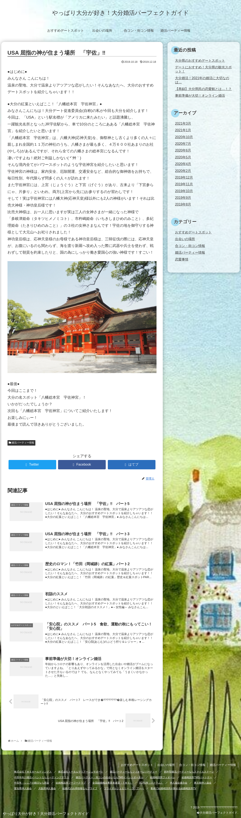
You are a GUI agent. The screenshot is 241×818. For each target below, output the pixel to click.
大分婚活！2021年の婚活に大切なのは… (202, 80)
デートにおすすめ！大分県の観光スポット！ (203, 69)
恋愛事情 (181, 259)
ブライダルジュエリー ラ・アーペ (124, 788)
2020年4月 (183, 164)
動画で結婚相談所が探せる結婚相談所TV (173, 788)
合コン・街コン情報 (190, 246)
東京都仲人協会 (202, 782)
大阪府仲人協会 (47, 788)
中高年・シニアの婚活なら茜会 (31, 782)
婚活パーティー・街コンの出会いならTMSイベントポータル (109, 777)
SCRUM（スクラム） (151, 782)
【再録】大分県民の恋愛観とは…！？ (203, 89)
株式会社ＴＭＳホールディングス (33, 771)
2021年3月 (183, 123)
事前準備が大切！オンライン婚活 (200, 95)
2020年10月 (184, 137)
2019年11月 (184, 184)
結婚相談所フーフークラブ (71, 782)
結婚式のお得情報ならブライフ (79, 788)
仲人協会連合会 (178, 782)
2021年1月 (183, 130)
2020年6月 (183, 150)
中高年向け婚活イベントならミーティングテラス (41, 777)
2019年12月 (184, 177)
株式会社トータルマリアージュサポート (80, 771)
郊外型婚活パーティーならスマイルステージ (189, 771)
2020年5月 (183, 157)
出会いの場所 (185, 239)
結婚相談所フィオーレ (162, 777)
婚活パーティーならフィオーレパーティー (133, 771)
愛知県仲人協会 (23, 788)
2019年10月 (184, 191)
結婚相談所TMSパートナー (197, 777)
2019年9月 (183, 197)
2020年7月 (183, 143)
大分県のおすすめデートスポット (200, 60)
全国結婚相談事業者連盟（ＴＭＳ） (112, 782)
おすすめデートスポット (193, 232)
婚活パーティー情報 (23, 442)
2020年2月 (183, 171)
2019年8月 (183, 204)
